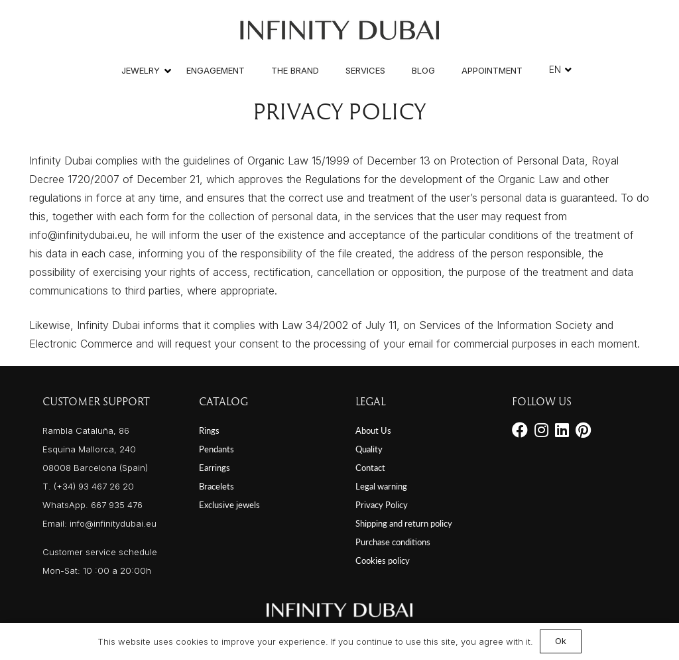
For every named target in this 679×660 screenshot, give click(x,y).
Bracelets (216, 486)
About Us (373, 430)
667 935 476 (117, 504)
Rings (209, 430)
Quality (369, 449)
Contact (370, 467)
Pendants (216, 449)
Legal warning (381, 486)
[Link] (339, 27)
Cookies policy (382, 560)
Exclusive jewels (229, 504)
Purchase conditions (392, 542)
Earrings (214, 467)
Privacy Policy (381, 504)
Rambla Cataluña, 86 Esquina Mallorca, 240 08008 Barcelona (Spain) (95, 449)
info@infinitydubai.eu (113, 523)
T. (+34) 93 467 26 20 (88, 486)
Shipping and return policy (403, 523)
